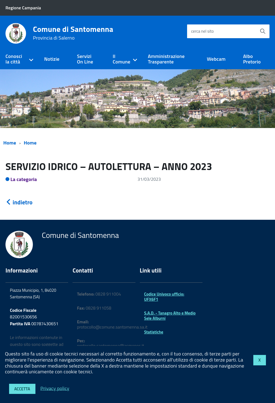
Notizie (51, 59)
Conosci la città (13, 59)
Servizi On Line (85, 59)
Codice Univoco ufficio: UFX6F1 (164, 296)
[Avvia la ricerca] (263, 31)
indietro (18, 202)
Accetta (22, 389)
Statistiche (153, 332)
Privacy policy (54, 388)
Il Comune (121, 59)
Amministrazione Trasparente (166, 59)
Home (9, 142)
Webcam (216, 59)
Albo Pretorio (252, 59)
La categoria (23, 179)
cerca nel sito (202, 31)
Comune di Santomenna (73, 33)
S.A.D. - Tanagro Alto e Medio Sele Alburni (170, 315)
